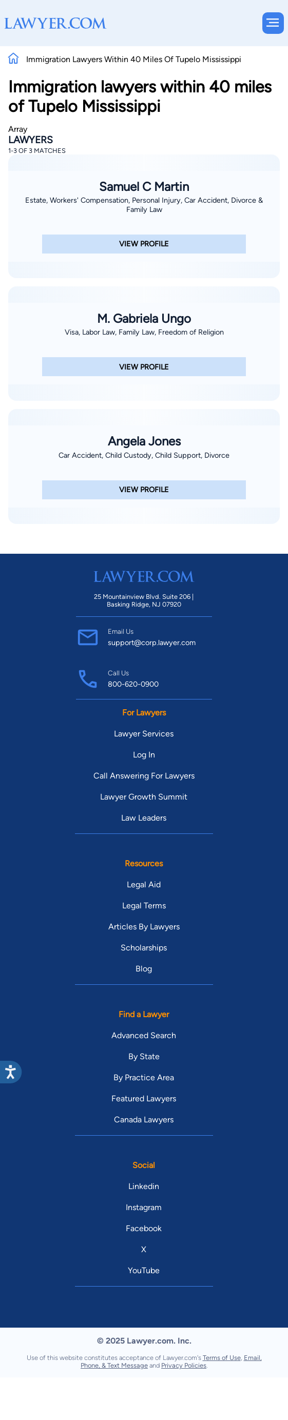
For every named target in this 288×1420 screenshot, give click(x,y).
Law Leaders (143, 818)
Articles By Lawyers (144, 926)
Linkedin (143, 1186)
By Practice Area (143, 1077)
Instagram (144, 1207)
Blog (144, 969)
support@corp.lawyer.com (152, 642)
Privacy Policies (183, 1365)
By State (144, 1056)
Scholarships (144, 947)
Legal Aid (144, 884)
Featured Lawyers (143, 1098)
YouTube (144, 1270)
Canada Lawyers (144, 1119)
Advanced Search (143, 1035)
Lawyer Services (144, 733)
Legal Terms (144, 905)
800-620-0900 (133, 684)
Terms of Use (222, 1357)
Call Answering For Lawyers (144, 776)
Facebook (144, 1228)
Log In (144, 755)
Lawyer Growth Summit (143, 797)
